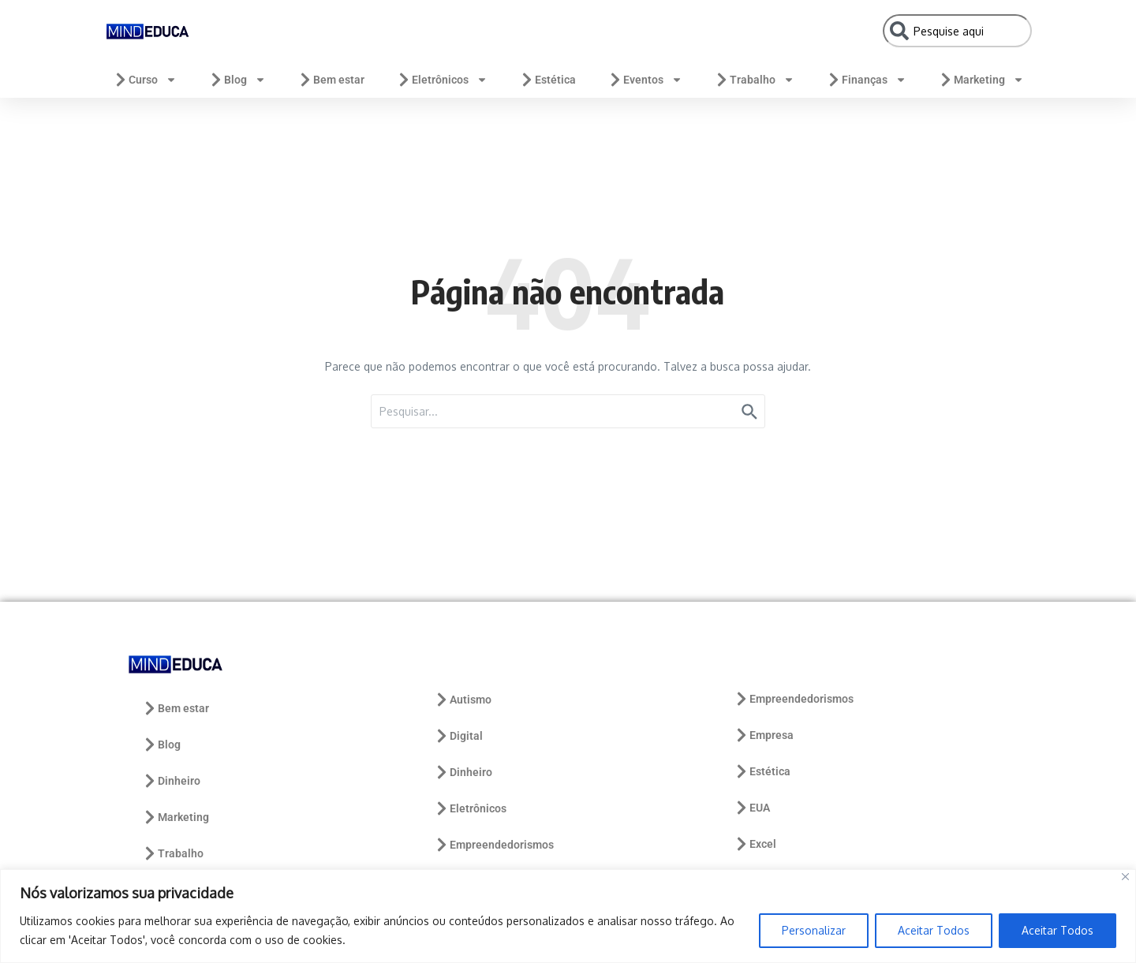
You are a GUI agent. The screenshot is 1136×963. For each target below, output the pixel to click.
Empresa (764, 735)
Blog (237, 79)
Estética (547, 80)
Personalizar (814, 930)
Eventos (644, 79)
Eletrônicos (442, 79)
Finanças (866, 79)
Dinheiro (171, 781)
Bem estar (330, 80)
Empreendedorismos (494, 845)
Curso (145, 79)
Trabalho (754, 79)
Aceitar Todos (934, 930)
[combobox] (957, 30)
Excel (755, 844)
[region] (568, 916)
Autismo (462, 699)
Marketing (981, 79)
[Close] (1125, 876)
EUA (752, 808)
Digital (458, 736)
